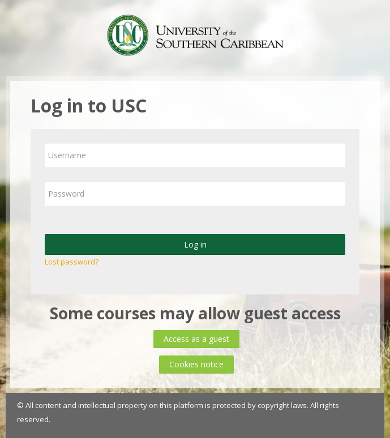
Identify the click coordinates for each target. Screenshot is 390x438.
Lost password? (71, 262)
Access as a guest (196, 338)
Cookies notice (196, 364)
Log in (195, 244)
